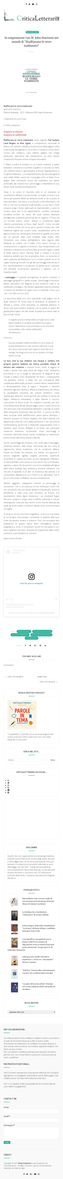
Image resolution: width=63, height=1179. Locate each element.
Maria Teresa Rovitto (41, 635)
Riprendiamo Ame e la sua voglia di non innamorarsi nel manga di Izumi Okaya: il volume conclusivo (38, 901)
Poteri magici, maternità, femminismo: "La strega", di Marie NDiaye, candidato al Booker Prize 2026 (38, 928)
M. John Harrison (20, 635)
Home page (42, 677)
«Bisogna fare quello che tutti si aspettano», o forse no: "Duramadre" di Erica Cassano (38, 959)
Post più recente (14, 677)
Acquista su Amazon (13, 131)
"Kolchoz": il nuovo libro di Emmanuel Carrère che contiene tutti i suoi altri (38, 971)
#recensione (32, 32)
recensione (31, 638)
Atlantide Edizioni (42, 631)
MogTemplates (24, 1163)
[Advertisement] (31, 819)
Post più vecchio (48, 682)
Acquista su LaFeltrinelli (15, 135)
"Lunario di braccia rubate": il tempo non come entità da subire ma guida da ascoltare (38, 986)
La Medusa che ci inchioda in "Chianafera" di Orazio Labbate (35, 913)
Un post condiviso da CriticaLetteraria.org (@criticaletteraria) (31, 613)
